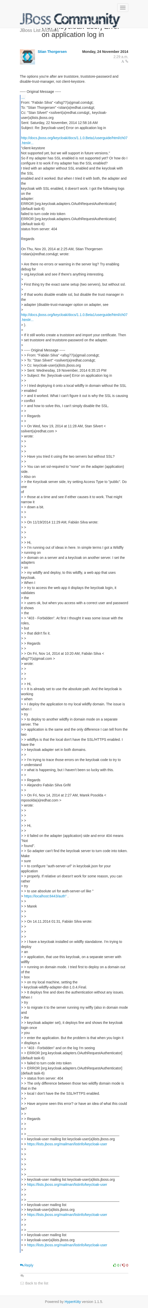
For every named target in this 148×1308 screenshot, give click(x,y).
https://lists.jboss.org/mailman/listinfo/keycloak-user (67, 1144)
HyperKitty (73, 1302)
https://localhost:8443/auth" (45, 896)
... (23, 97)
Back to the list (34, 1283)
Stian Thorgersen (52, 52)
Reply (27, 1265)
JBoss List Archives (70, 20)
